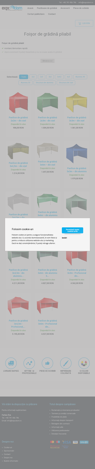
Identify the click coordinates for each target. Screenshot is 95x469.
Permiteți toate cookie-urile (72, 230)
